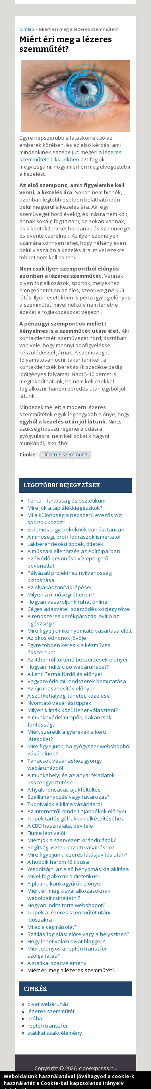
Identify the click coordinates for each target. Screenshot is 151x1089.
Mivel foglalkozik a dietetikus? (63, 876)
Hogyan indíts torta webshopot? (66, 905)
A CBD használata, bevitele (60, 825)
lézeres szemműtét (66, 454)
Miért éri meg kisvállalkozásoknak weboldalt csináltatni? (68, 894)
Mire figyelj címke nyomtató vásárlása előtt (79, 630)
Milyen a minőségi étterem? (60, 594)
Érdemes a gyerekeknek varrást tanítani (76, 529)
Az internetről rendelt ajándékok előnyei (76, 811)
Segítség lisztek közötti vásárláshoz (71, 847)
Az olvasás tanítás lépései (59, 587)
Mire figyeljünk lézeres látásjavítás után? (77, 854)
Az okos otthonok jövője (56, 637)
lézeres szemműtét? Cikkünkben (70, 156)
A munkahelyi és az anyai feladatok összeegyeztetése (71, 778)
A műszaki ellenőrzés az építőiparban (73, 551)
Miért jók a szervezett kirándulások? (71, 840)
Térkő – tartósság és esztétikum (66, 500)
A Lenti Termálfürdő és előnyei (64, 674)
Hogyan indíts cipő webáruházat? (68, 666)
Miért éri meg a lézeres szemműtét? (70, 970)
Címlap (26, 29)
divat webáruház (48, 1004)
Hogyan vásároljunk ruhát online (67, 601)
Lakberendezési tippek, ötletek (65, 544)
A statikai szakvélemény (57, 963)
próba (34, 1018)
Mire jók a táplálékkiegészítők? (64, 507)
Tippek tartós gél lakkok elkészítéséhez (75, 818)
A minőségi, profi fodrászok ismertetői (73, 536)
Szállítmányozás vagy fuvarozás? (68, 796)
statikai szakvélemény (54, 1032)
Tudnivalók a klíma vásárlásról (64, 804)
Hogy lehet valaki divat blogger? (66, 941)
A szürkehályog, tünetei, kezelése (68, 695)
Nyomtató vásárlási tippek (59, 702)
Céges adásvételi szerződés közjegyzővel (78, 609)
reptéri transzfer (47, 1025)
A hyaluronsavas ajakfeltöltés (64, 789)
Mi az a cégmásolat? (52, 926)
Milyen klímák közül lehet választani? (72, 710)
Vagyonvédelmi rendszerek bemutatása (76, 681)
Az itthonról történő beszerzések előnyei (77, 659)
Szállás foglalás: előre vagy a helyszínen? (78, 934)
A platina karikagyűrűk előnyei (64, 883)
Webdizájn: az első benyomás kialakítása (78, 869)
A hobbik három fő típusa (58, 861)
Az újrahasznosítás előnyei (60, 688)
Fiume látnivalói (46, 833)
